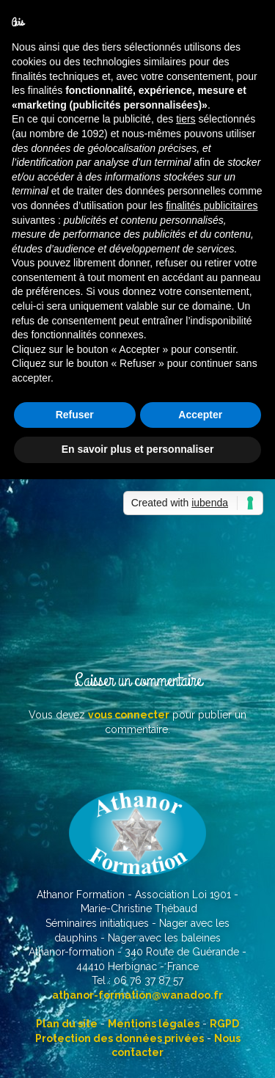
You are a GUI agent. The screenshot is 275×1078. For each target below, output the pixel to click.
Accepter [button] (200, 414)
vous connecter (128, 715)
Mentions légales (153, 1024)
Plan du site (67, 1024)
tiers (185, 119)
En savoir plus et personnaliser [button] (138, 449)
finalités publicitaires (211, 205)
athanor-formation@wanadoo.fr (137, 995)
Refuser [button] (75, 414)
